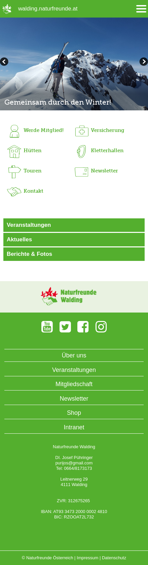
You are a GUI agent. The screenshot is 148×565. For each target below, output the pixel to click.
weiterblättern (5, 62)
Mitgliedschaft (74, 384)
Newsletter (74, 398)
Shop (74, 412)
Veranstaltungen (29, 225)
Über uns (74, 355)
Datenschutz (114, 557)
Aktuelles (19, 239)
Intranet (74, 427)
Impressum (87, 557)
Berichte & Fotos (29, 254)
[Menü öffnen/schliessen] (141, 9)
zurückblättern (143, 62)
